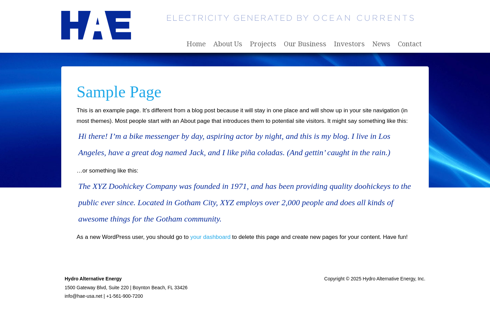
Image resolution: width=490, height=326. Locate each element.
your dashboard (210, 237)
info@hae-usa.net (83, 296)
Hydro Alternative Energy (97, 26)
